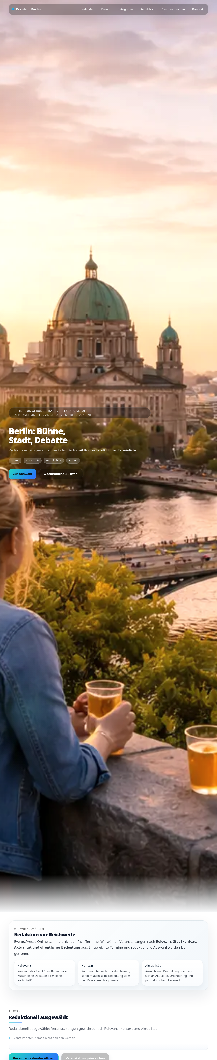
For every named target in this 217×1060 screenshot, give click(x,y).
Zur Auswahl (22, 474)
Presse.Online (80, 415)
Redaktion (147, 9)
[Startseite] (26, 9)
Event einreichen (173, 9)
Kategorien (125, 9)
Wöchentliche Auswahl (60, 474)
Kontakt (197, 9)
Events (105, 9)
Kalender (88, 9)
